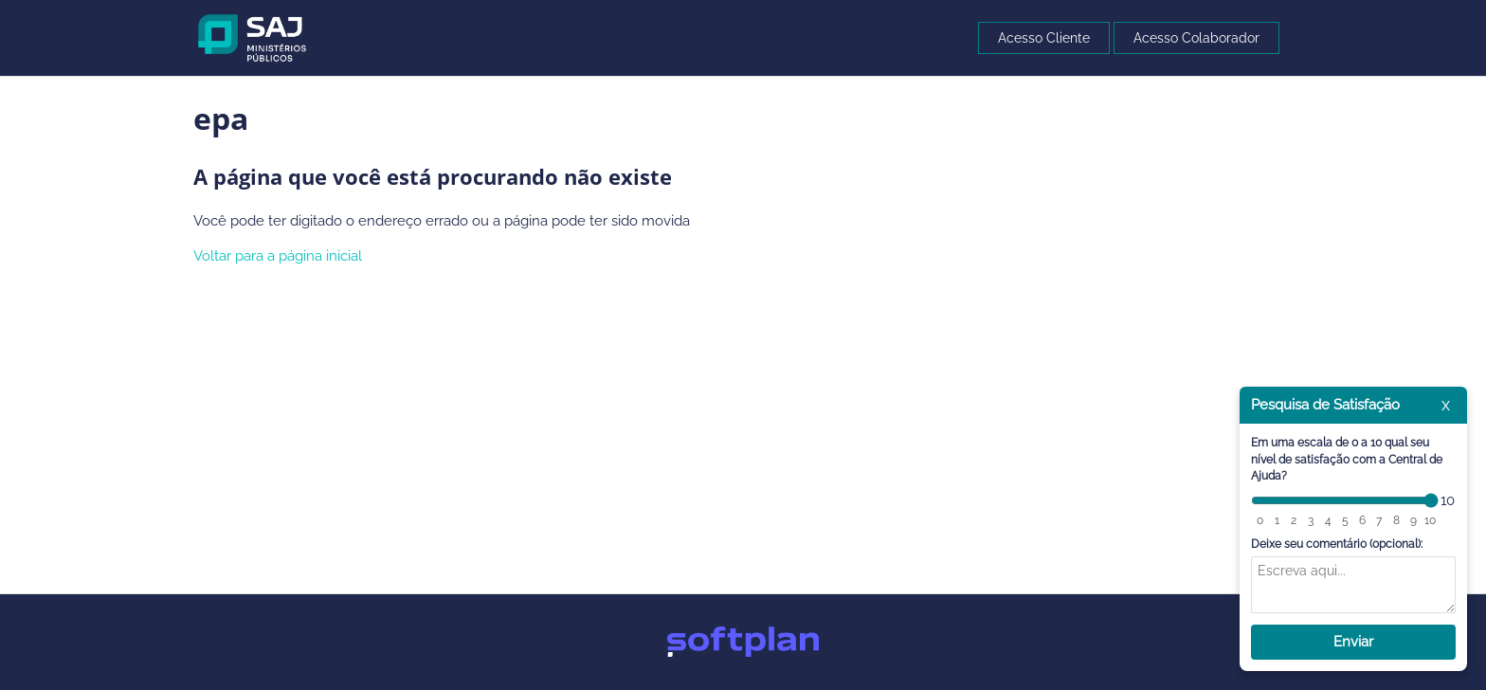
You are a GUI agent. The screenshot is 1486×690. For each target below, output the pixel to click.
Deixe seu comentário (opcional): (1337, 544)
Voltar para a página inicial (277, 255)
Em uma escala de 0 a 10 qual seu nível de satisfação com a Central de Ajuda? (1346, 459)
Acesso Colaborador (1196, 37)
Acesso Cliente (1044, 37)
